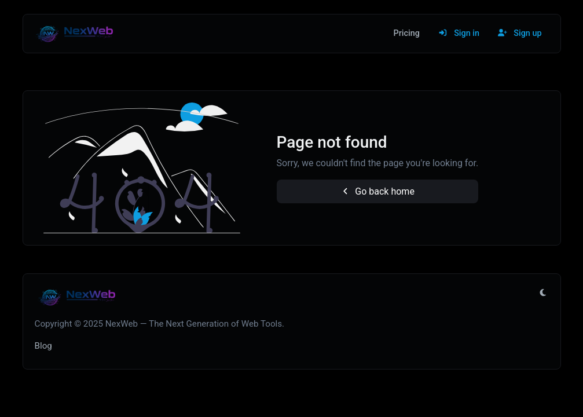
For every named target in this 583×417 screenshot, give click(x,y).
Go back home (377, 191)
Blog (43, 346)
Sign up (520, 33)
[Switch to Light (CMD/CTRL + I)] (543, 293)
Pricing (407, 33)
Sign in (458, 33)
